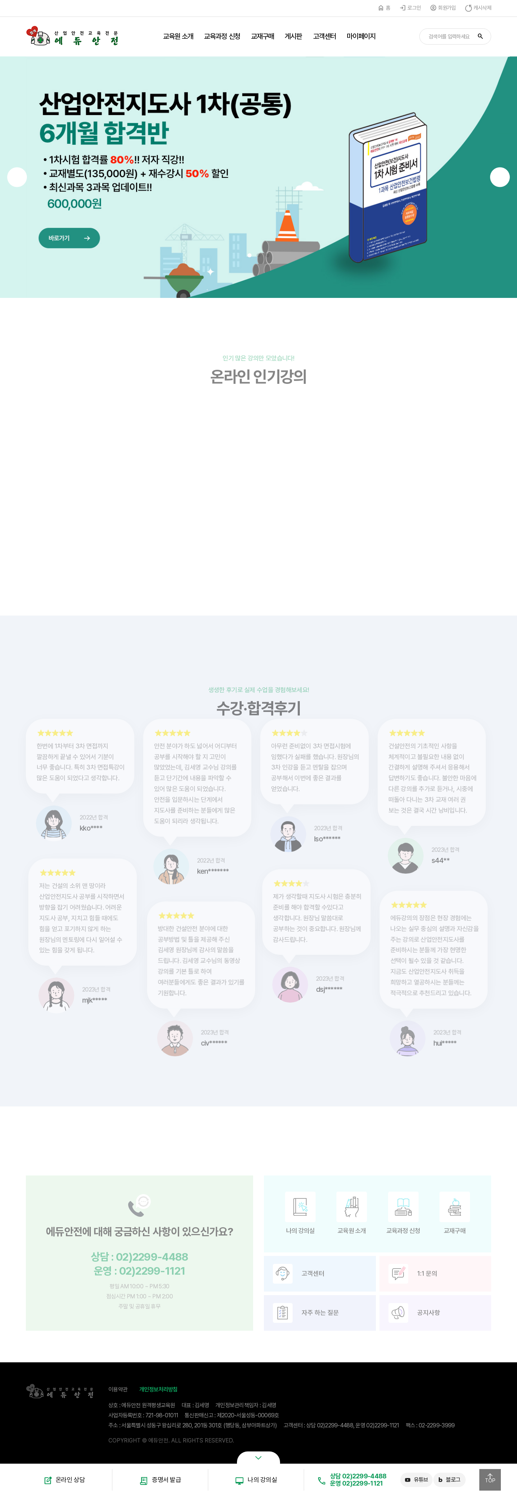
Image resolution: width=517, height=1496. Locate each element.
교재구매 (262, 36)
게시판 (293, 36)
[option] (258, 177)
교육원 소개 (178, 36)
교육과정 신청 (222, 36)
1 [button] (250, 255)
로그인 (414, 8)
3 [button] (268, 255)
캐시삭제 (482, 8)
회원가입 (447, 8)
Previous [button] (17, 177)
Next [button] (500, 177)
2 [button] (259, 255)
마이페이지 (361, 36)
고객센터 (324, 36)
